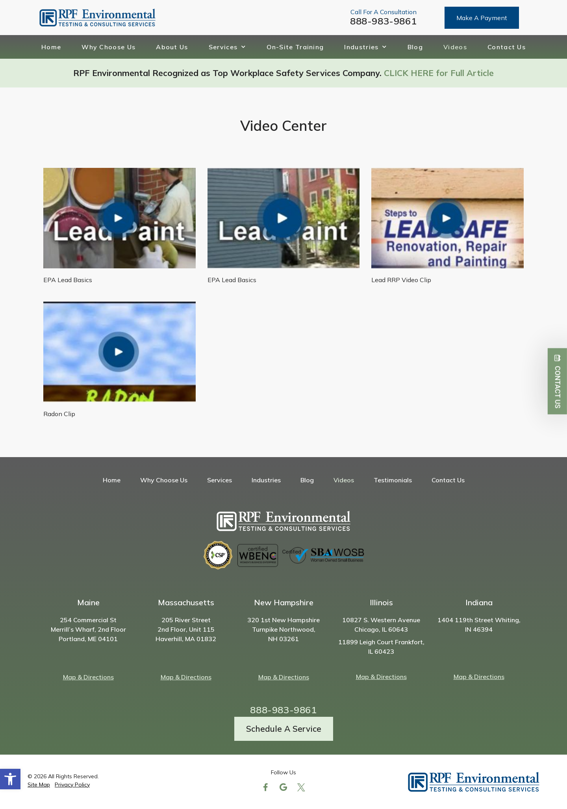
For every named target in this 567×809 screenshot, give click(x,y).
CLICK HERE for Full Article (439, 73)
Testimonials (393, 480)
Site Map (39, 784)
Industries (365, 47)
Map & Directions (88, 677)
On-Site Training (295, 47)
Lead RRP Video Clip (401, 280)
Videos (455, 47)
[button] (10, 779)
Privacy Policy (72, 784)
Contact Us (506, 47)
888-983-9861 (383, 21)
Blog (415, 47)
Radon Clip (59, 414)
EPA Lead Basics (67, 280)
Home (51, 47)
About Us (172, 47)
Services (227, 47)
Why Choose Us (108, 47)
